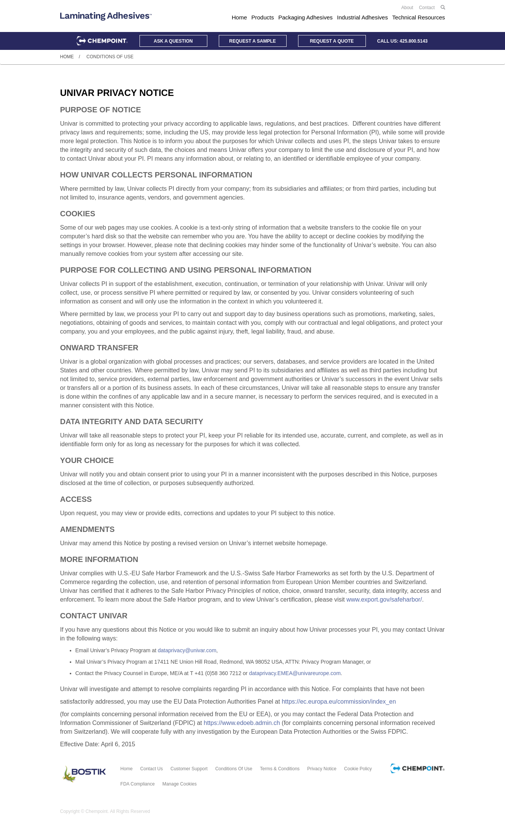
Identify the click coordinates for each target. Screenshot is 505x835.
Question (173, 41)
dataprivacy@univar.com (187, 650)
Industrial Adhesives (362, 17)
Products (263, 17)
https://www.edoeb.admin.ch (242, 723)
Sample (252, 41)
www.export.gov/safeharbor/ (384, 599)
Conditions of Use (233, 768)
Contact (426, 7)
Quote (332, 41)
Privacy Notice (322, 768)
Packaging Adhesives (305, 17)
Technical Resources (418, 17)
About (407, 7)
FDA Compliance (137, 784)
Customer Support (188, 768)
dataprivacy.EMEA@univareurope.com (294, 673)
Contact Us (151, 768)
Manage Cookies (179, 784)
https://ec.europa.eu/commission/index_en (339, 701)
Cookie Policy (358, 768)
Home (239, 17)
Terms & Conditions (280, 768)
